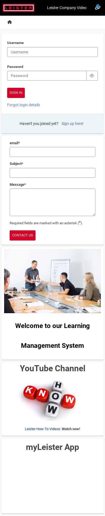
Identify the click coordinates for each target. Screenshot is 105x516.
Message (17, 184)
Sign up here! (72, 123)
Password (15, 67)
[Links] (97, 7)
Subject (16, 164)
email (14, 143)
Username (15, 43)
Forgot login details (23, 105)
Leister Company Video (67, 8)
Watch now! (71, 429)
